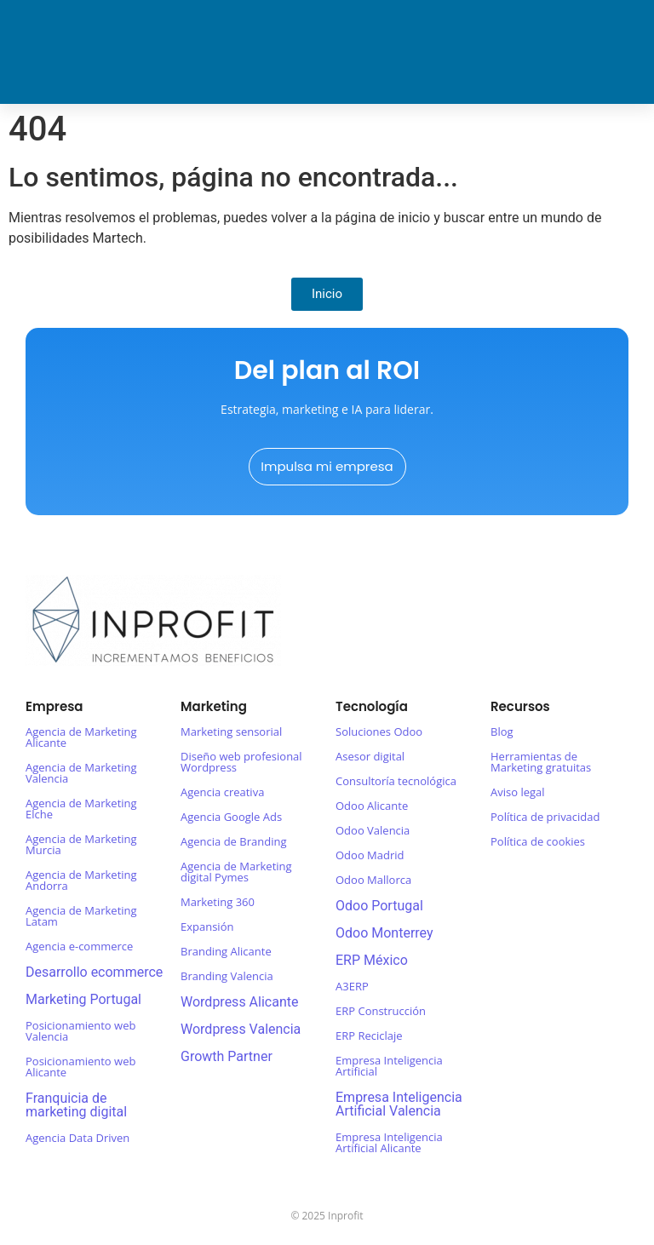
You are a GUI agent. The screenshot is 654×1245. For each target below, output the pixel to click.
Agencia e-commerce (79, 946)
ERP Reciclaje (369, 1035)
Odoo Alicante (372, 805)
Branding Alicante (226, 951)
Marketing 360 (218, 901)
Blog (501, 731)
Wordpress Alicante (239, 1002)
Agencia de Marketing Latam (81, 916)
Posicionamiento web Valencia (80, 1031)
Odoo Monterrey (384, 933)
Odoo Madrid (370, 855)
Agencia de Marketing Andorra (81, 880)
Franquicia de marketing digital (76, 1105)
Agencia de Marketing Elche (81, 808)
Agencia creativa (222, 792)
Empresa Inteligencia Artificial (389, 1066)
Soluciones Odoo (379, 731)
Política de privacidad (545, 816)
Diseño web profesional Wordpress (241, 762)
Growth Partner (226, 1056)
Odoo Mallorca (373, 879)
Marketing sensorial (231, 731)
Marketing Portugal (83, 999)
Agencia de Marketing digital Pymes (236, 871)
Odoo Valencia (373, 830)
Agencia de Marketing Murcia (81, 844)
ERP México (372, 960)
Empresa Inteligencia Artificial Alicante (389, 1142)
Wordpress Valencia (241, 1029)
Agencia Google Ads (231, 816)
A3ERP (352, 986)
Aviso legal (517, 792)
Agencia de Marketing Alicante (81, 737)
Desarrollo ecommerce (94, 972)
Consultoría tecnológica (396, 781)
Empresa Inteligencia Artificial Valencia (399, 1104)
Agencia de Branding (233, 841)
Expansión (207, 926)
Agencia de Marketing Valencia (81, 773)
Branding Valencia (227, 976)
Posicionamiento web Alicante (80, 1066)
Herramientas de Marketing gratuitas (540, 762)
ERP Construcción (381, 1010)
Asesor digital (370, 756)
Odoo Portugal (379, 906)
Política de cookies (537, 841)
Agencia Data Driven (77, 1137)
